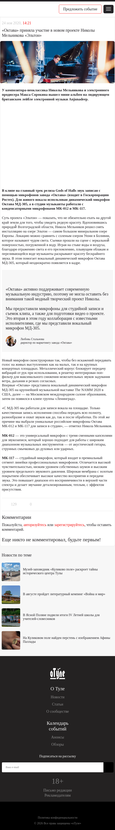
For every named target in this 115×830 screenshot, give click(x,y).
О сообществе (57, 711)
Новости (57, 697)
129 (14, 504)
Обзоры (57, 744)
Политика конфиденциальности (58, 817)
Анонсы (57, 737)
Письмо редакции (57, 790)
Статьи (57, 704)
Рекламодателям (58, 795)
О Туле (57, 688)
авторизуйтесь (35, 525)
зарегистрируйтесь (69, 525)
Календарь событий (57, 726)
